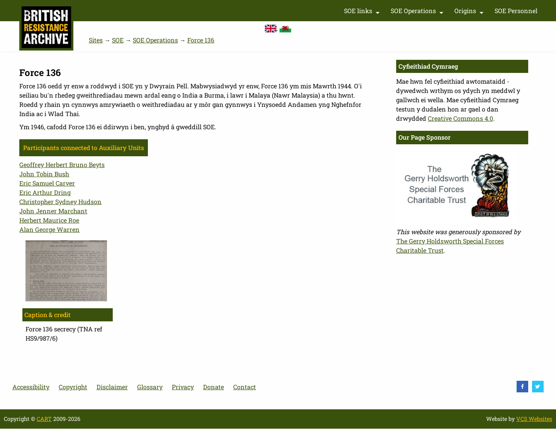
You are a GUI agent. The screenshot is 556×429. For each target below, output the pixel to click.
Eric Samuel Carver (47, 183)
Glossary (150, 387)
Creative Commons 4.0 (460, 118)
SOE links (362, 12)
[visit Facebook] (522, 386)
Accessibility (30, 387)
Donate (213, 387)
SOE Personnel (516, 11)
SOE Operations (418, 12)
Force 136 (200, 40)
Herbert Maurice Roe (49, 220)
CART (44, 418)
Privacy (183, 387)
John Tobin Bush (44, 174)
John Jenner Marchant (53, 211)
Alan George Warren (49, 229)
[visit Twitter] (538, 386)
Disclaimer (112, 387)
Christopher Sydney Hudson (60, 202)
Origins (469, 12)
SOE (118, 40)
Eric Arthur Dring (45, 192)
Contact (244, 387)
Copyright (73, 387)
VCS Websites (534, 418)
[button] (66, 270)
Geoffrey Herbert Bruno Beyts (62, 164)
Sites (96, 40)
